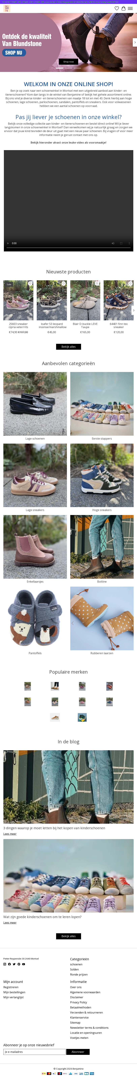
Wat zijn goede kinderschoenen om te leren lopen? (42, 917)
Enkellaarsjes (35, 581)
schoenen (76, 964)
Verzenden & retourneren (86, 1012)
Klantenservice (79, 1017)
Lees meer (10, 834)
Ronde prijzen (79, 974)
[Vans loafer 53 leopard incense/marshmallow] (52, 300)
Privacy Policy (78, 1002)
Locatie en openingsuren (86, 1033)
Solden (74, 969)
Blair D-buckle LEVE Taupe (85, 325)
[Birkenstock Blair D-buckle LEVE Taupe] (85, 300)
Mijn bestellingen (14, 992)
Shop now (68, 61)
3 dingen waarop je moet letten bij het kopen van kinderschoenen (54, 828)
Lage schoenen (35, 438)
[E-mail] (34, 1052)
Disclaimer (76, 997)
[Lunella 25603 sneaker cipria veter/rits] (18, 300)
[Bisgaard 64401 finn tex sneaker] (119, 300)
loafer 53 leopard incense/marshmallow (52, 325)
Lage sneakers (35, 510)
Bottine (102, 581)
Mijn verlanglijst (13, 997)
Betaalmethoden (80, 1007)
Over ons (76, 987)
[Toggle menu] (130, 8)
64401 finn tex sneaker (119, 325)
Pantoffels (35, 653)
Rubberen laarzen (101, 653)
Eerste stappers (102, 438)
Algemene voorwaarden (85, 992)
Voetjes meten (79, 1038)
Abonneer (78, 1052)
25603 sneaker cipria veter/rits (18, 325)
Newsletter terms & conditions (89, 1028)
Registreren (10, 987)
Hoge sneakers (102, 510)
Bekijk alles (69, 347)
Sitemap (75, 1022)
